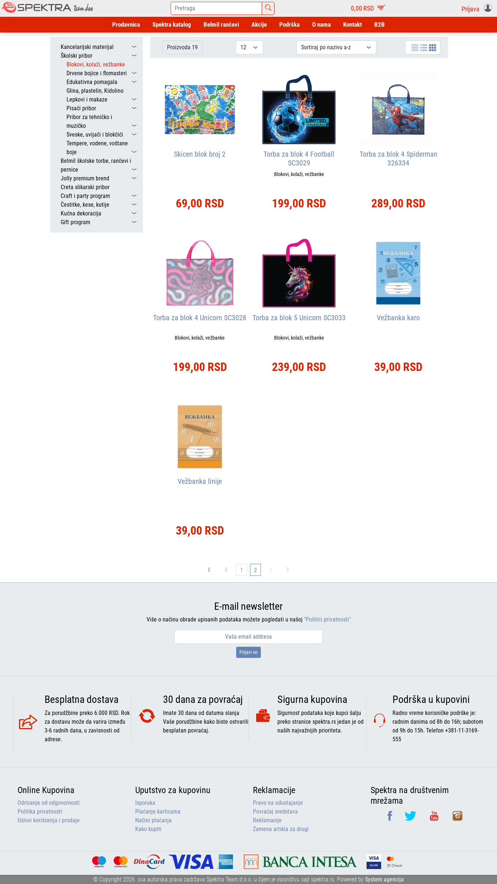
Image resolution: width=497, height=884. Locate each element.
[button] (478, 8)
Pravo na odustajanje (278, 802)
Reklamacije (267, 820)
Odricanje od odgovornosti (49, 802)
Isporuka (145, 802)
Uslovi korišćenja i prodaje (49, 820)
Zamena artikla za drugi (281, 829)
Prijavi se (248, 652)
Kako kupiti (148, 829)
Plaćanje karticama (158, 811)
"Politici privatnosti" (327, 619)
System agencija (384, 879)
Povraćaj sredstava (275, 811)
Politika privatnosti (40, 811)
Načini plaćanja (153, 820)
